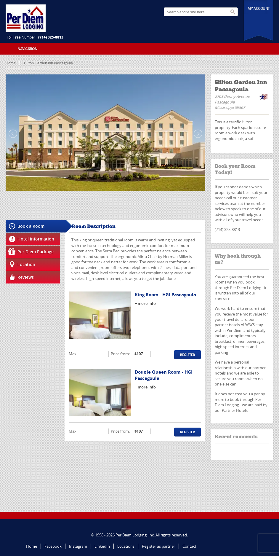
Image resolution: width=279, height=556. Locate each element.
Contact (189, 546)
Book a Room (30, 226)
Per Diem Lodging (131, 535)
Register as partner (158, 546)
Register (187, 354)
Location (26, 264)
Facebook (53, 546)
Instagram (78, 546)
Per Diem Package (35, 251)
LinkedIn (102, 546)
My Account (259, 8)
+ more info (145, 303)
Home (11, 62)
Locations (125, 546)
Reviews (25, 277)
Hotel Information (35, 239)
